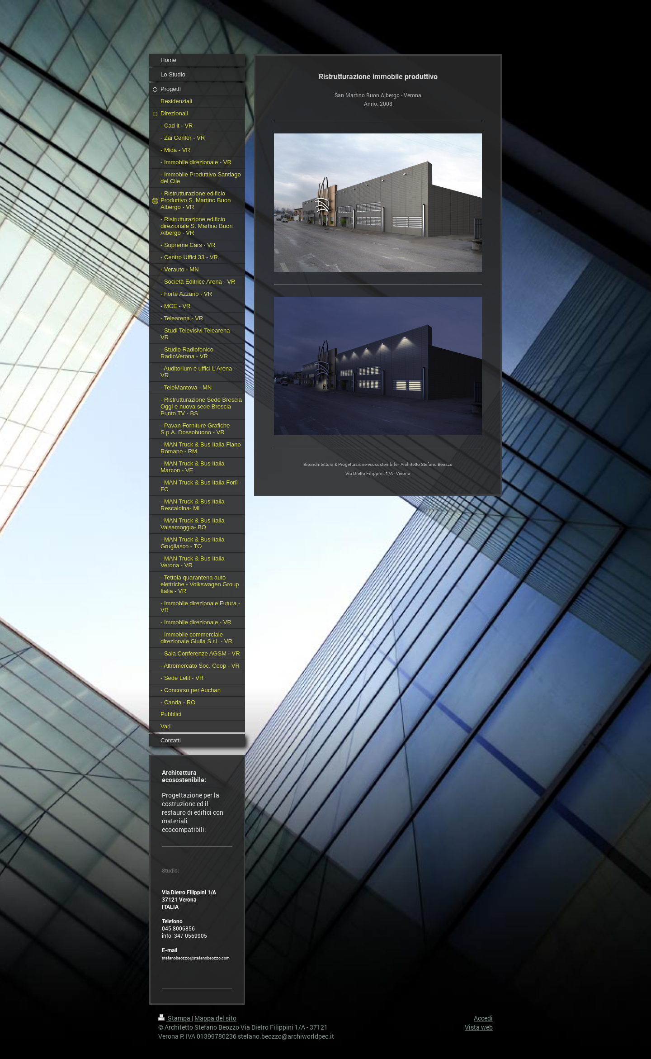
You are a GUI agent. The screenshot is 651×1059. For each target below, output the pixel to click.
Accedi (483, 1018)
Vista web (479, 1027)
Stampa (175, 1018)
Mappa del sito (215, 1018)
